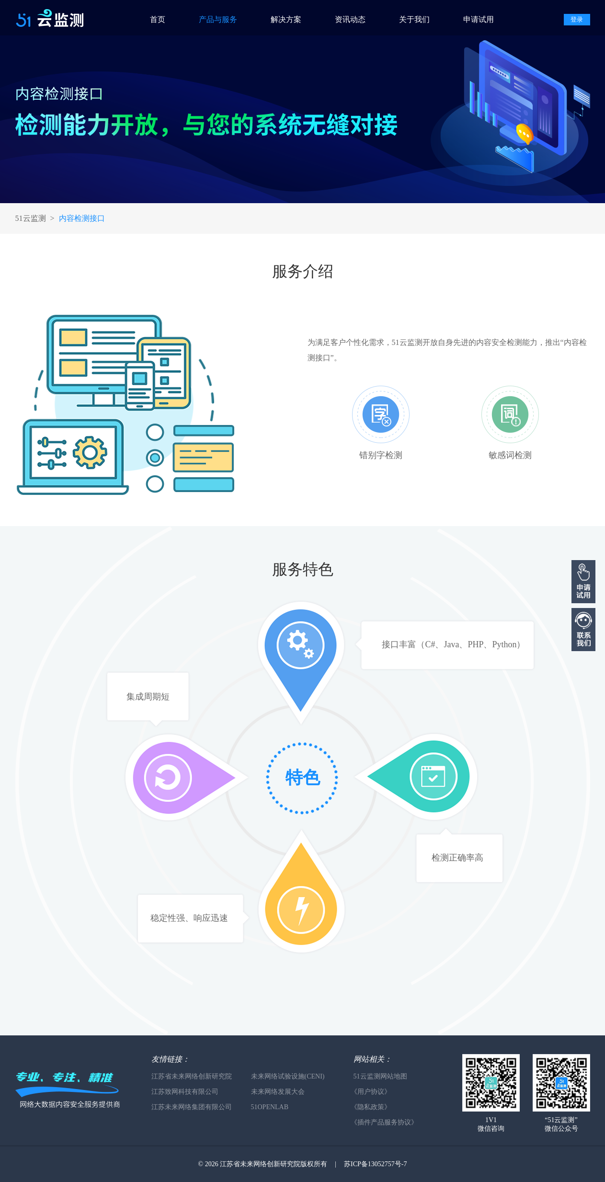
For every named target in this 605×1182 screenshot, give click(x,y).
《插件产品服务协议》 (384, 1122)
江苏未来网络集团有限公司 (191, 1107)
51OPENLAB (270, 1107)
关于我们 (414, 19)
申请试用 (478, 19)
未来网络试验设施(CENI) (288, 1076)
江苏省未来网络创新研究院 (191, 1076)
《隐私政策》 (371, 1107)
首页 (157, 19)
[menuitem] (166, 17)
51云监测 (30, 218)
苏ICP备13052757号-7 (375, 1164)
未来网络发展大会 (278, 1091)
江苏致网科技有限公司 (184, 1091)
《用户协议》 (371, 1091)
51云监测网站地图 (380, 1076)
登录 (577, 19)
